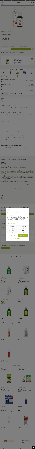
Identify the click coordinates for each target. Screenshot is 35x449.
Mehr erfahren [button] (17, 238)
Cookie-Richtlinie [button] (11, 218)
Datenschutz (13, 223)
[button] (33, 447)
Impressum (9, 223)
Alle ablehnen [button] (12, 235)
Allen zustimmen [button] (23, 235)
